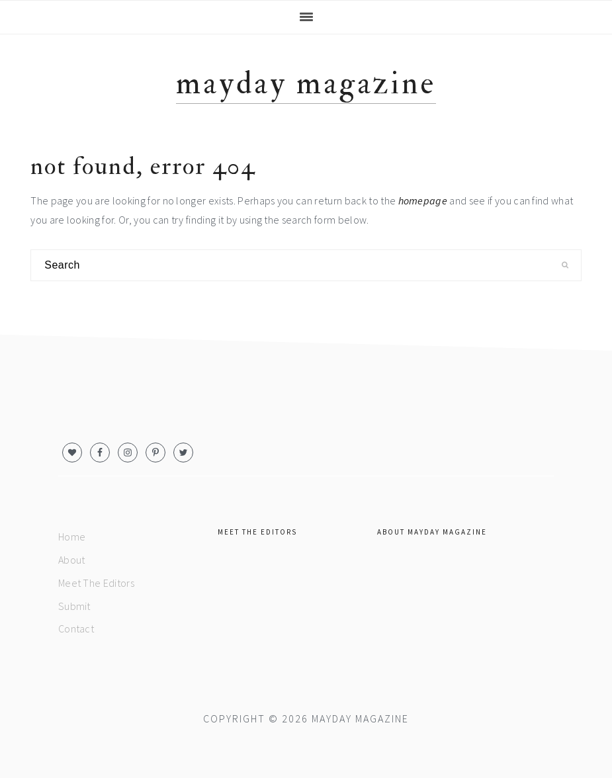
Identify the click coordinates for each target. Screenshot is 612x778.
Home (71, 536)
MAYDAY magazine (306, 83)
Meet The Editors (96, 582)
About (71, 559)
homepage (423, 200)
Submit (74, 606)
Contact (76, 628)
